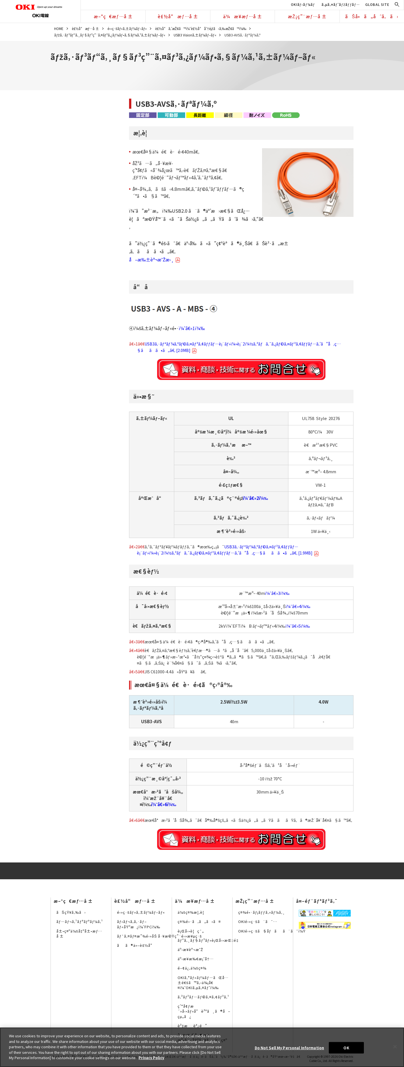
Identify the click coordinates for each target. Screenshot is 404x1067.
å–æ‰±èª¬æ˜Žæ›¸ (154, 259)
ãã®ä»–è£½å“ (136, 945)
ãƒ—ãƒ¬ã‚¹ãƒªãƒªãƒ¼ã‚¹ (79, 921)
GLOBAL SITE (377, 4)
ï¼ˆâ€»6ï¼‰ (163, 804)
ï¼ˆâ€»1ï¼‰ (192, 328)
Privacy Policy (151, 1057)
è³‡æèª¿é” (192, 1025)
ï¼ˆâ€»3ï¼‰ (277, 593)
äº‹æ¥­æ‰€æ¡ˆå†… (196, 958)
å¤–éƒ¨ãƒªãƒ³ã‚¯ (317, 900)
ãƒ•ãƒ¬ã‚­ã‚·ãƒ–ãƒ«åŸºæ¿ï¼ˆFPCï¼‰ (138, 924)
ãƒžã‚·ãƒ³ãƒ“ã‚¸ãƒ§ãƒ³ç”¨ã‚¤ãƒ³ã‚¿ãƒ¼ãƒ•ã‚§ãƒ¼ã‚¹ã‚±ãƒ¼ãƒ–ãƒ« (109, 35)
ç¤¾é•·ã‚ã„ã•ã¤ (199, 921)
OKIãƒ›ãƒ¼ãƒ (303, 4)
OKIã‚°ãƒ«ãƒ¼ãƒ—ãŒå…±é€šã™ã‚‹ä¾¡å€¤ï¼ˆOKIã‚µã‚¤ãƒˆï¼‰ (203, 982)
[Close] (395, 1046)
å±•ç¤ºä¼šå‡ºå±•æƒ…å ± (79, 933)
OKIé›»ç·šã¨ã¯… (257, 921)
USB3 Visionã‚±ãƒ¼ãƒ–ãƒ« (195, 35)
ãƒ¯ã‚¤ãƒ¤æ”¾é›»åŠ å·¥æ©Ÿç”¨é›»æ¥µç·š (159, 936)
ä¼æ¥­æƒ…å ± (242, 16)
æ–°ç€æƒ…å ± (113, 16)
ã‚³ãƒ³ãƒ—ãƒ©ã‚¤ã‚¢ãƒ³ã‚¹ (203, 996)
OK (346, 1047)
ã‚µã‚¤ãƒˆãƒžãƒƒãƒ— (341, 4)
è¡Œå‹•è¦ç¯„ (191, 931)
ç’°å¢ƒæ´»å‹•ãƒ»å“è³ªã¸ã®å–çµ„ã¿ (204, 1011)
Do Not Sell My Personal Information (289, 1047)
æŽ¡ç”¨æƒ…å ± (307, 16)
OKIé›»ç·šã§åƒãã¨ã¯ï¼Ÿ (272, 931)
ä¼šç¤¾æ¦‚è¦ (192, 912)
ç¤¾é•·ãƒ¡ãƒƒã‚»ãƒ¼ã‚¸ (261, 912)
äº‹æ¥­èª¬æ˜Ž (190, 949)
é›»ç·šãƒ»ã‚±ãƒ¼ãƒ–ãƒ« (127, 28)
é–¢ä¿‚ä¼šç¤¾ (192, 968)
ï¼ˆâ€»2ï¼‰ (255, 498)
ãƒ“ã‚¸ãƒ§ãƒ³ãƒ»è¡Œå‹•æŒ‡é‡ (209, 940)
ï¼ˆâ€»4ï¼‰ (298, 606)
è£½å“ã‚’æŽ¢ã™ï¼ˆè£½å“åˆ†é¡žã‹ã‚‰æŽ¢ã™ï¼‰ (200, 28)
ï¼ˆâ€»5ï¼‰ (297, 626)
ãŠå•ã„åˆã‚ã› (371, 16)
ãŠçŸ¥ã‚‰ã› (71, 912)
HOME (58, 28)
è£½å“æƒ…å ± (178, 16)
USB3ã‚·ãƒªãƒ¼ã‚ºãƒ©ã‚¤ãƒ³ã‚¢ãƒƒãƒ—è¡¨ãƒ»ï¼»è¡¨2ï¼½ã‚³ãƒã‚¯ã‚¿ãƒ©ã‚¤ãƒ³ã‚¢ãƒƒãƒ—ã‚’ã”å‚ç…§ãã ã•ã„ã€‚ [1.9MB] (228, 550)
